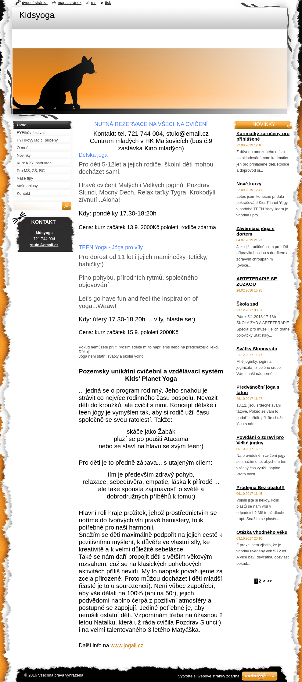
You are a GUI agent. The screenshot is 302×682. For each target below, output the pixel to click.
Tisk (108, 2)
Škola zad (247, 303)
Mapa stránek (70, 2)
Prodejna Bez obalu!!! (260, 487)
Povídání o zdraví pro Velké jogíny (260, 440)
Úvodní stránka (35, 2)
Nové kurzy (248, 183)
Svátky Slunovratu (256, 348)
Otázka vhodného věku (261, 532)
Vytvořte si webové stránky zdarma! (209, 676)
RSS (93, 2)
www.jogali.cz (127, 645)
